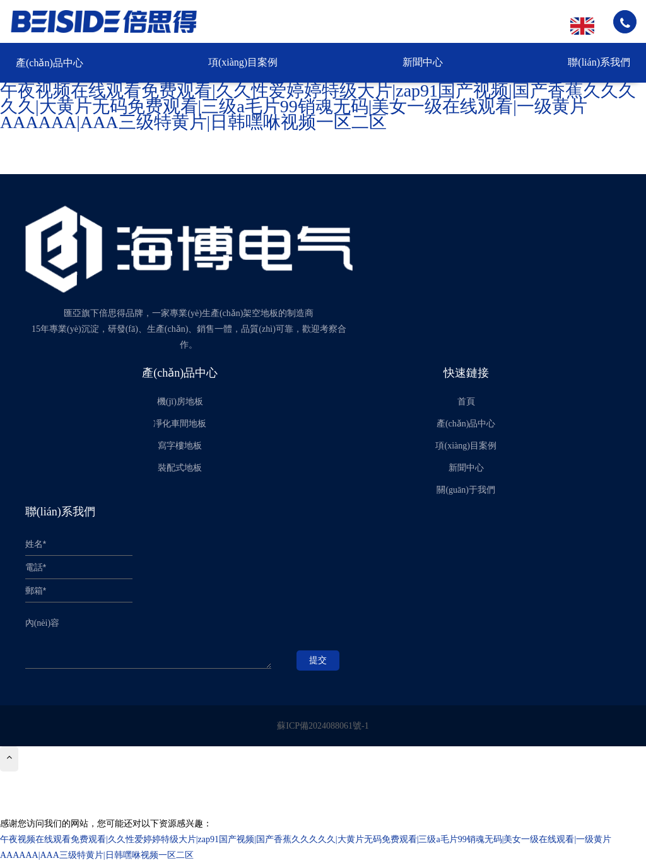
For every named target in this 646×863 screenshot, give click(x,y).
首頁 (466, 401)
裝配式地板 (180, 468)
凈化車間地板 (179, 423)
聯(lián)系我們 (599, 62)
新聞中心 (422, 62)
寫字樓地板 (180, 445)
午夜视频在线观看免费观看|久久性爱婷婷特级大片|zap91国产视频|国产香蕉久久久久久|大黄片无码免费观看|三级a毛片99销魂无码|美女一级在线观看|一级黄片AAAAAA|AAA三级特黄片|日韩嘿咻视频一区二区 (318, 106)
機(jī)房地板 (180, 401)
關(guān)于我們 (466, 490)
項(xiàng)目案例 (243, 62)
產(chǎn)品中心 (49, 62)
